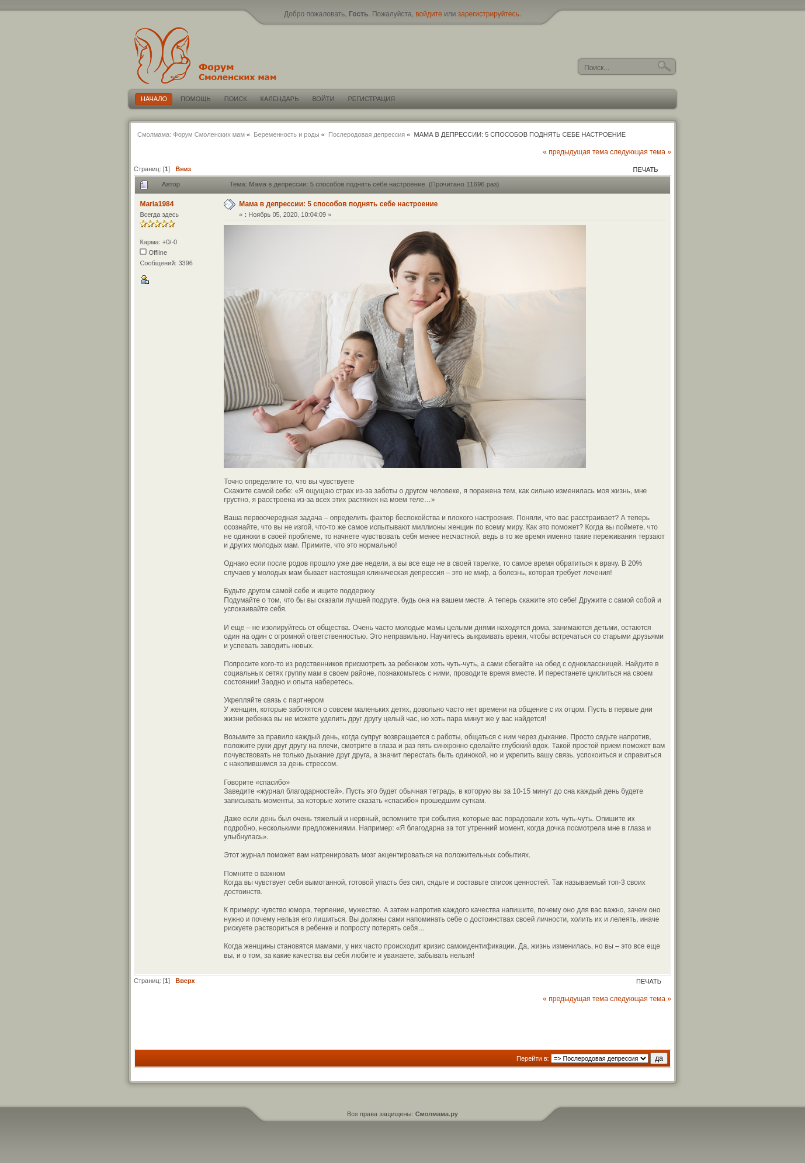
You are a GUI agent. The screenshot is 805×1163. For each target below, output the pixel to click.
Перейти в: (532, 1058)
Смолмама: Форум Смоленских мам (191, 134)
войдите (428, 14)
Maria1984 (157, 204)
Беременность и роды (286, 134)
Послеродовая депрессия (366, 134)
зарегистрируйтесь (488, 14)
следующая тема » (640, 152)
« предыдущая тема (575, 152)
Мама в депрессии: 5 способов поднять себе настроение (338, 204)
